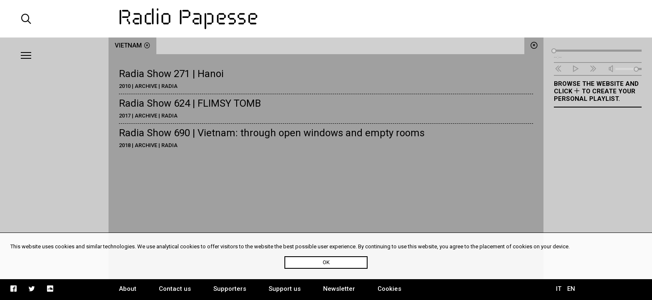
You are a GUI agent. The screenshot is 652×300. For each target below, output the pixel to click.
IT (558, 288)
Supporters (229, 288)
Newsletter (339, 288)
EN (571, 288)
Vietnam (132, 45)
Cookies (389, 288)
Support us (285, 288)
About (127, 288)
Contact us (175, 288)
